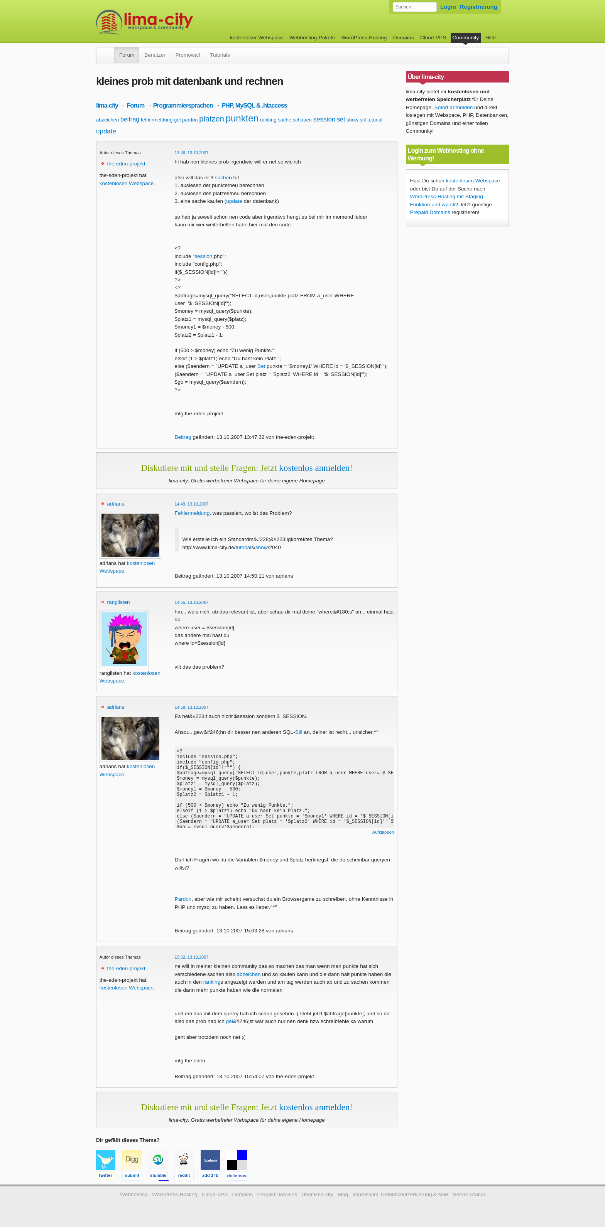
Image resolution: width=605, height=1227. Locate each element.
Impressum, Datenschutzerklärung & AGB (400, 1194)
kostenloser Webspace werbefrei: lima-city (173, 22)
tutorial (374, 120)
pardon (190, 120)
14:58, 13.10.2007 (192, 707)
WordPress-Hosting (364, 37)
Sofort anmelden (453, 107)
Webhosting (134, 1194)
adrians (116, 504)
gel (177, 120)
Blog (343, 1194)
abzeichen (107, 120)
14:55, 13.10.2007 (192, 602)
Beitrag (183, 437)
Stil (298, 732)
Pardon (183, 899)
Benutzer (154, 55)
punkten (242, 118)
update (106, 131)
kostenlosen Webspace (127, 183)
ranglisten (118, 602)
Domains (403, 37)
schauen (302, 120)
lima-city (107, 105)
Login (448, 6)
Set (261, 366)
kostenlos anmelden (314, 468)
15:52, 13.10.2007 (192, 957)
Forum (126, 55)
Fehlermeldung (192, 513)
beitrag (129, 119)
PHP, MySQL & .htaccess (254, 105)
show (352, 120)
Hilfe (490, 37)
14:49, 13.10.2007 (192, 504)
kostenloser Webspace (256, 37)
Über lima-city (317, 1194)
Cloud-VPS (433, 37)
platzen (211, 119)
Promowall (188, 55)
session (324, 119)
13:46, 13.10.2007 (192, 152)
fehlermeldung (156, 120)
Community (466, 37)
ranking (268, 120)
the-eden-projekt (126, 164)
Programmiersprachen (183, 105)
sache (284, 120)
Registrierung (478, 6)
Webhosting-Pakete (312, 37)
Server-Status (469, 1194)
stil (363, 120)
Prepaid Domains (430, 212)
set (341, 119)
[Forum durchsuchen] (415, 7)
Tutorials (220, 55)
